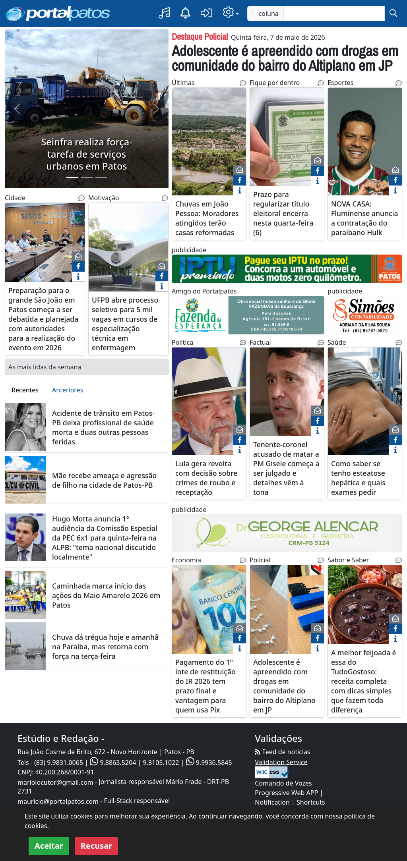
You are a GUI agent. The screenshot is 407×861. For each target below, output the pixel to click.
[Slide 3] (101, 177)
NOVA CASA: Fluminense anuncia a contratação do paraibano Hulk (364, 218)
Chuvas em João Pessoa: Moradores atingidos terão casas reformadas (207, 218)
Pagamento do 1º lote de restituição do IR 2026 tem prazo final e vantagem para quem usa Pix (205, 685)
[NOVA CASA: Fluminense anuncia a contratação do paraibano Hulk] (365, 141)
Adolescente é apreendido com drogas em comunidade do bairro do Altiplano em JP (285, 58)
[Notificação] (185, 13)
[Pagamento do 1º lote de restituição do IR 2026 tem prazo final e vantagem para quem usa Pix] (209, 614)
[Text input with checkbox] (334, 13)
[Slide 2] (87, 177)
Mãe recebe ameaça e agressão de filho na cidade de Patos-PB (104, 480)
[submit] (393, 13)
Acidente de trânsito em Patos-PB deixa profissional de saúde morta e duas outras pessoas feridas (103, 427)
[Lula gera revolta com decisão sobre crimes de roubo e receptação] (209, 406)
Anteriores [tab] (67, 390)
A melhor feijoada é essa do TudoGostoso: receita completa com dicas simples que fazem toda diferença (363, 681)
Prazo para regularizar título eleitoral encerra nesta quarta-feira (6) (283, 213)
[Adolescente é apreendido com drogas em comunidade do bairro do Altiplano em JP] (287, 614)
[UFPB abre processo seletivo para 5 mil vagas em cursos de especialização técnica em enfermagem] (128, 252)
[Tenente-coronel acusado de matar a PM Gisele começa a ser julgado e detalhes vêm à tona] (287, 396)
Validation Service (281, 761)
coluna (265, 13)
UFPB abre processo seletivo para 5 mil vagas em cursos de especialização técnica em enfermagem (125, 323)
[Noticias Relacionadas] (81, 198)
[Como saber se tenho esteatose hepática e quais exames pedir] (365, 406)
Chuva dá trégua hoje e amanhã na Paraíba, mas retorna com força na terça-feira (105, 646)
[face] (78, 266)
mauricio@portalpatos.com (58, 801)
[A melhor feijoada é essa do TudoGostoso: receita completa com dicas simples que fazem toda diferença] (365, 614)
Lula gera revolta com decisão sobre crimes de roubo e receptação (206, 478)
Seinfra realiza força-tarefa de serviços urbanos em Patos (86, 153)
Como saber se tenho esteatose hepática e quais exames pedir (358, 478)
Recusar (96, 845)
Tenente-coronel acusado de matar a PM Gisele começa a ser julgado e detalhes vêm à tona (286, 468)
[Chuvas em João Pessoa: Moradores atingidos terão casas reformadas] (209, 141)
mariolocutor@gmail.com (55, 782)
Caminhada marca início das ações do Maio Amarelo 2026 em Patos (106, 595)
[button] (164, 13)
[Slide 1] (72, 177)
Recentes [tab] (25, 390)
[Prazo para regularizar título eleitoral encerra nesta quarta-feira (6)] (287, 146)
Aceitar (49, 845)
